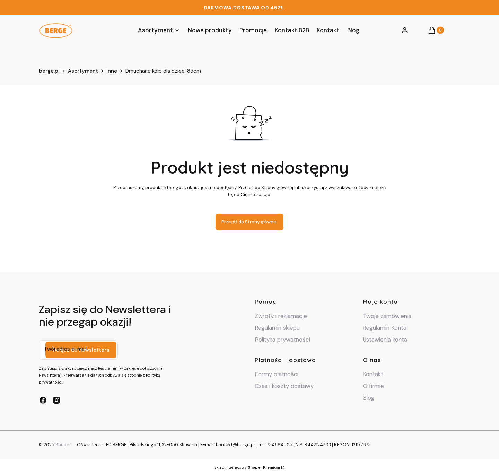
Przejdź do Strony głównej (249, 222)
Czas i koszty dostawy (284, 386)
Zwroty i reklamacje (281, 316)
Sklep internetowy (247, 467)
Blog (369, 398)
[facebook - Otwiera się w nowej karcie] (43, 400)
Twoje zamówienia (387, 316)
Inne (111, 71)
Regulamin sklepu (277, 328)
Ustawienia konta (385, 339)
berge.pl (49, 71)
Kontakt (373, 374)
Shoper (63, 445)
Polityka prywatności (282, 339)
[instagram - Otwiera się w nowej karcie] (56, 400)
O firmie (373, 386)
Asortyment (83, 71)
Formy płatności (276, 374)
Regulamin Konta (384, 328)
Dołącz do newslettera (81, 349)
